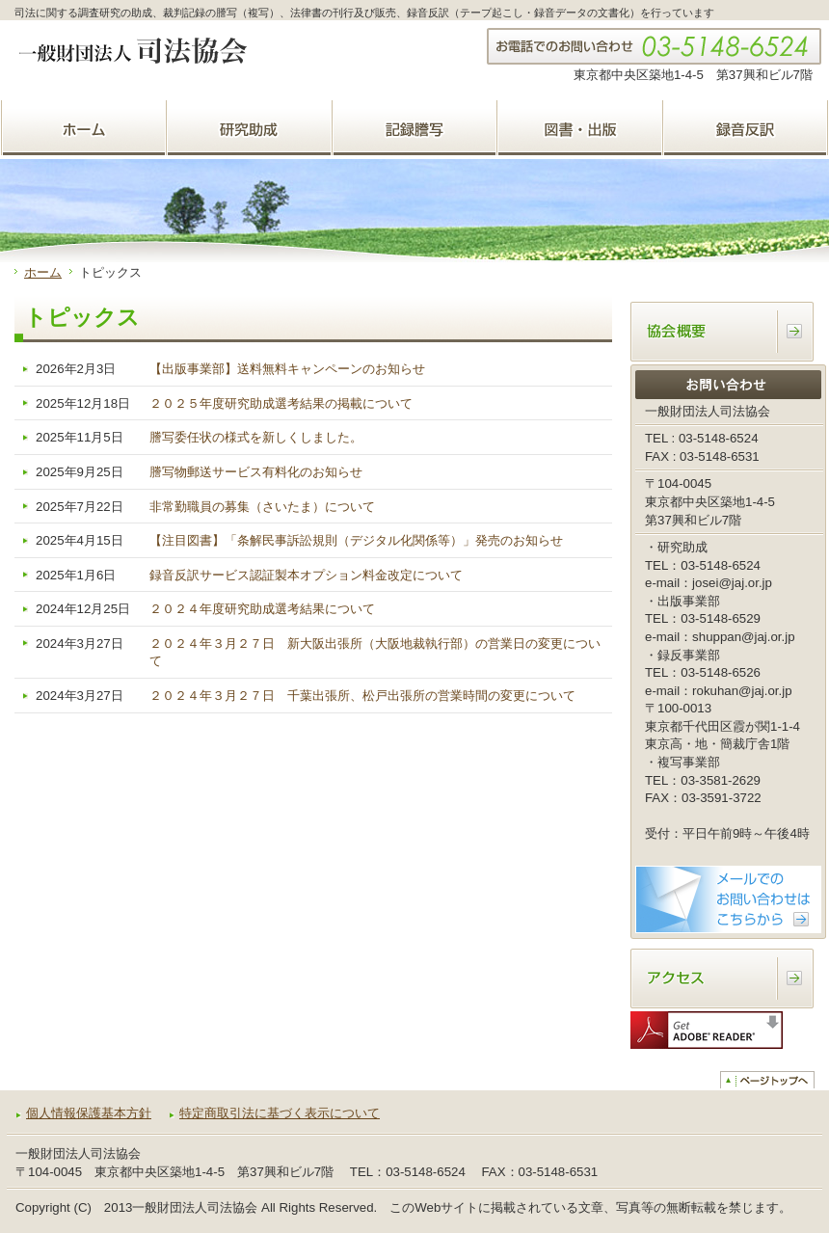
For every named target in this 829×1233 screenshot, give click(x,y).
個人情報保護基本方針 (88, 1113)
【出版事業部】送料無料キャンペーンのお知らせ (287, 369)
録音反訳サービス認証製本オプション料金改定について (306, 575)
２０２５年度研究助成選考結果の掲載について (281, 403)
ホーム (43, 272)
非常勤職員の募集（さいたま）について (262, 506)
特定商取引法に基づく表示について (279, 1113)
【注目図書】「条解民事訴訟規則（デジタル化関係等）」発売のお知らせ (356, 540)
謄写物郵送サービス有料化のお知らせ (255, 472)
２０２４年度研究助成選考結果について (262, 609)
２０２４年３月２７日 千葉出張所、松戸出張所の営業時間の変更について (362, 695)
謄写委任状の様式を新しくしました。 (255, 437)
